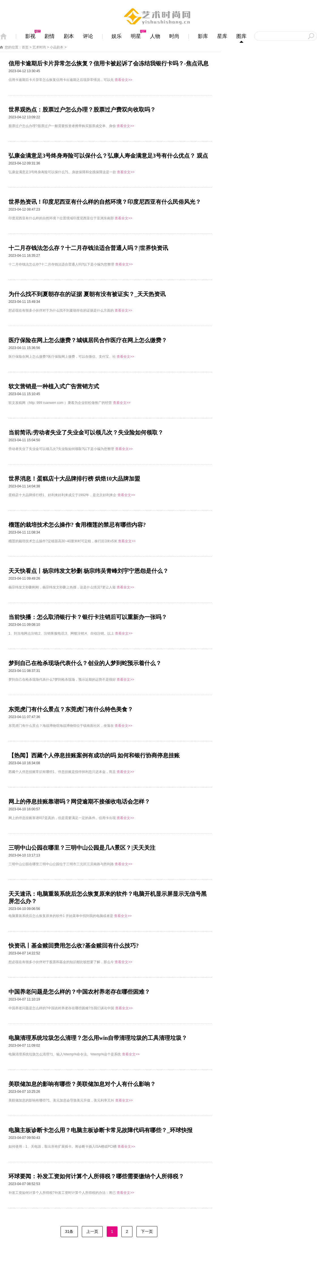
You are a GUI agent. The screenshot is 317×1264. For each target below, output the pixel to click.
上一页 (92, 1231)
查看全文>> (123, 80)
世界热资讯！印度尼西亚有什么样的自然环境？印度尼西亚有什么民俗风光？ (104, 202)
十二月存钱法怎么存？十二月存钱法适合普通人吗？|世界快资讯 (88, 248)
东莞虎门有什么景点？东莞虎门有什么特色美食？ (70, 709)
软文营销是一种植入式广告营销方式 (53, 386)
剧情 (49, 36)
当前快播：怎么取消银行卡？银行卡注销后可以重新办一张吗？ (87, 617)
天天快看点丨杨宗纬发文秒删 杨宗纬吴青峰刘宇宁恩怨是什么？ (88, 571)
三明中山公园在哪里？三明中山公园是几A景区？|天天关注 (81, 848)
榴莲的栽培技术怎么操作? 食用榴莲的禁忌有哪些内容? (77, 525)
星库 (222, 36)
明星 (136, 36)
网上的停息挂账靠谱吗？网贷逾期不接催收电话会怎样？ (79, 801)
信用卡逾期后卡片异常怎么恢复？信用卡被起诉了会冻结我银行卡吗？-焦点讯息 (108, 63)
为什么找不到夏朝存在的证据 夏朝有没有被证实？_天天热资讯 (87, 294)
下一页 (147, 1231)
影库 (203, 36)
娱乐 (117, 36)
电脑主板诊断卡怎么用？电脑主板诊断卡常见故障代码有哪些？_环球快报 (100, 1130)
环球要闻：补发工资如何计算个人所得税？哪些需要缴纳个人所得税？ (96, 1176)
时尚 (174, 36)
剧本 (69, 36)
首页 (25, 47)
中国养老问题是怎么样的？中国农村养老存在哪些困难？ (79, 992)
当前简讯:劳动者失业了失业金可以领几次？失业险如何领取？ (85, 432)
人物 (155, 36)
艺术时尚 (39, 47)
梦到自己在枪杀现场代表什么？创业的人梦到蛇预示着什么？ (84, 663)
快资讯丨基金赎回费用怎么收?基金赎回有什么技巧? (73, 945)
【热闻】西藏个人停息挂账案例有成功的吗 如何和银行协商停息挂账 (94, 755)
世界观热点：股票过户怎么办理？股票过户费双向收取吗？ (82, 109)
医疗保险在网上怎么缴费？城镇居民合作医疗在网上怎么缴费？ (87, 340)
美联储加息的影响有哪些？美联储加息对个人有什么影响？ (82, 1084)
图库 (241, 36)
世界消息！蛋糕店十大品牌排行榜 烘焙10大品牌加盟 (74, 478)
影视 (30, 36)
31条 (69, 1231)
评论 (88, 36)
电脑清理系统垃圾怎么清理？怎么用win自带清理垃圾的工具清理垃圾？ (97, 1038)
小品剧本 (56, 47)
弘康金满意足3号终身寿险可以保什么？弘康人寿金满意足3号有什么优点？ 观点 (108, 156)
